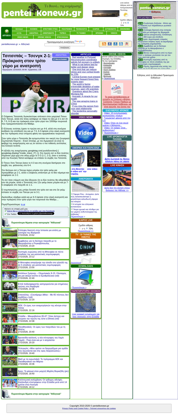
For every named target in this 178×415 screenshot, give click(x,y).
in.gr (23, 204)
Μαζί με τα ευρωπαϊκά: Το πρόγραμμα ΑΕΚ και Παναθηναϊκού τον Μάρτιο (40, 360)
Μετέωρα (107, 76)
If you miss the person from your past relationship (85, 107)
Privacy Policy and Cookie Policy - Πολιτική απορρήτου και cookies (89, 408)
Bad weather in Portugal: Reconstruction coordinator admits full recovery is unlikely (85, 59)
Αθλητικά (25, 44)
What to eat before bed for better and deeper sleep (84, 65)
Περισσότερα (76, 263)
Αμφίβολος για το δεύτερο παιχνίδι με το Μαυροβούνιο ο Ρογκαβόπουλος (37, 242)
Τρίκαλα (106, 74)
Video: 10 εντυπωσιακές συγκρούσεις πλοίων (115, 114)
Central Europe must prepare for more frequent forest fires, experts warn (85, 79)
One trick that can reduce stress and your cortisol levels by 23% (85, 72)
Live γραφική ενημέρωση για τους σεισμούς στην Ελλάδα (85, 314)
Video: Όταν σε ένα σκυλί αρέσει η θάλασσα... (115, 124)
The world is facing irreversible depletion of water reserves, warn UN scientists (85, 86)
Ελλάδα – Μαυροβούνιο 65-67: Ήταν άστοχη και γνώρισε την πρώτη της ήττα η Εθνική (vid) (41, 317)
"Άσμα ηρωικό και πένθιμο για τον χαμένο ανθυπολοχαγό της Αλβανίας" (85, 211)
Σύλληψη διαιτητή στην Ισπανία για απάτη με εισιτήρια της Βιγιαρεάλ (39, 231)
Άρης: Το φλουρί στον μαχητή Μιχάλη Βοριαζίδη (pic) (43, 371)
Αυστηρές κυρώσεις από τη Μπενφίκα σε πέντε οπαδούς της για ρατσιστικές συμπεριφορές (40, 253)
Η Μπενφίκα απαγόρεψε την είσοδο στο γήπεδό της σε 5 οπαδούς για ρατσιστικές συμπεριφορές (43, 263)
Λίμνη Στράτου (109, 70)
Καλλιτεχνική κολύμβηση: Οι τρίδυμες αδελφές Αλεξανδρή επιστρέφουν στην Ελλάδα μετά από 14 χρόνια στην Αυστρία (42, 382)
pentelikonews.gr (9, 44)
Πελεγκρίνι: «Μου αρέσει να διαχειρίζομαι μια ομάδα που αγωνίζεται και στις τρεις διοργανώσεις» (43, 349)
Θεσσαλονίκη (109, 63)
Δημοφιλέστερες (158, 17)
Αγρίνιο (106, 72)
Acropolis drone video (85, 169)
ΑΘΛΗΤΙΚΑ (61, 55)
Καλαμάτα (107, 65)
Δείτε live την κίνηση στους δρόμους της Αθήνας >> (117, 187)
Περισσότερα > (78, 217)
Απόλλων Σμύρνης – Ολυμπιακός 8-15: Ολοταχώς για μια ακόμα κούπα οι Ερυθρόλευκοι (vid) (42, 274)
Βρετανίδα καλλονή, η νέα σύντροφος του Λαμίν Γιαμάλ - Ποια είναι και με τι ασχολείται (41, 339)
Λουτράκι (107, 67)
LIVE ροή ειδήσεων (144, 18)
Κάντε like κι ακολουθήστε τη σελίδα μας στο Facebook (31, 211)
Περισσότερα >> (86, 231)
